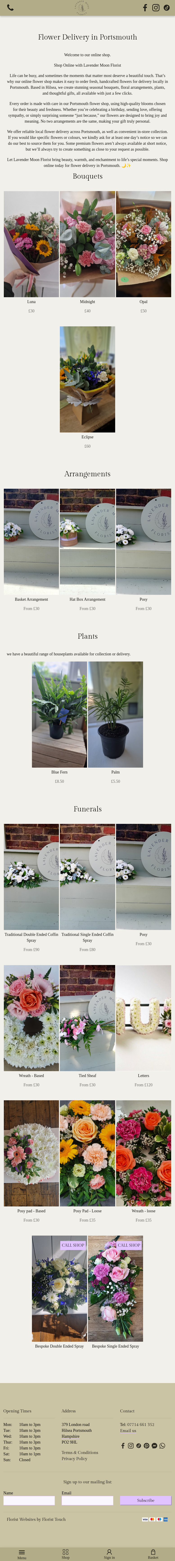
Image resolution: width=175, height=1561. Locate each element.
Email (66, 1493)
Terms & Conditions (80, 1452)
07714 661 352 (140, 1424)
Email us (128, 1430)
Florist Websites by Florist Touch (36, 1519)
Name (8, 1493)
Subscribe (146, 1500)
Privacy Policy (74, 1458)
